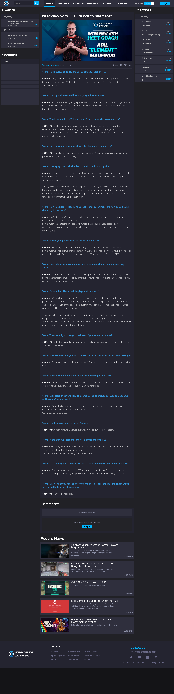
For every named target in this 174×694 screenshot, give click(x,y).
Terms (161, 688)
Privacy (153, 688)
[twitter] (125, 78)
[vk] (130, 78)
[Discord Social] (147, 683)
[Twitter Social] (131, 683)
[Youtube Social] (139, 683)
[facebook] (121, 78)
